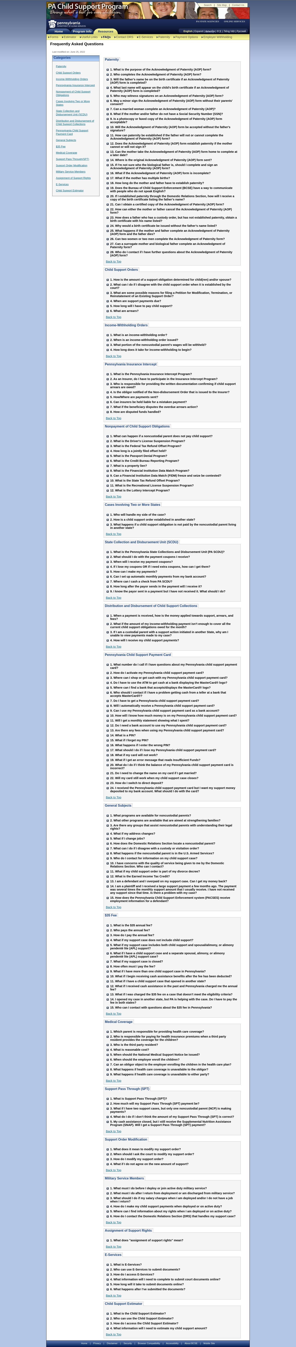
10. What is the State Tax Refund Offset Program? (145, 480)
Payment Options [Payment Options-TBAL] (186, 37)
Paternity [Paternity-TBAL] (164, 37)
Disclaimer (112, 1343)
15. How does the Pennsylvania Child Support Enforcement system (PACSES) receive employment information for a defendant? (170, 899)
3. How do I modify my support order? (136, 1159)
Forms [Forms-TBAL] (54, 37)
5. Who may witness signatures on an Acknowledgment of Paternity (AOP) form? (166, 95)
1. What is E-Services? (126, 1264)
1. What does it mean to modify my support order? (145, 1149)
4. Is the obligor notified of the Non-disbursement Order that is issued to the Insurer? (169, 392)
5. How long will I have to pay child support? (141, 306)
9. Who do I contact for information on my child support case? (154, 858)
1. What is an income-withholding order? (138, 335)
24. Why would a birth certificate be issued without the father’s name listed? (163, 225)
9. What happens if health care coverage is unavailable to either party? (159, 1074)
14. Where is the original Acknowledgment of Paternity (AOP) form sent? (161, 160)
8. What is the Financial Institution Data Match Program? (149, 470)
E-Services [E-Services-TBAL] (146, 37)
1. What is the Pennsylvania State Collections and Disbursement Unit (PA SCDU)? (167, 552)
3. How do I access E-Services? (132, 1274)
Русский (241, 31)
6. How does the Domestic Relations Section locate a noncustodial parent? (162, 843)
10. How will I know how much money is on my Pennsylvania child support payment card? (173, 715)
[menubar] (209, 21)
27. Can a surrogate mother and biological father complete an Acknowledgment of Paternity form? (167, 245)
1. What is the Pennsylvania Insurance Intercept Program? (151, 374)
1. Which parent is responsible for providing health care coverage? (157, 1031)
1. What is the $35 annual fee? (131, 925)
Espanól (198, 31)
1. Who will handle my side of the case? (138, 514)
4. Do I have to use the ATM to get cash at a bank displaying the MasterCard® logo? (168, 682)
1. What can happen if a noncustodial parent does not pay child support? (161, 436)
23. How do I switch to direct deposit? (136, 783)
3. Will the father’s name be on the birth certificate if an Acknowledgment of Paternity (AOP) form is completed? (169, 81)
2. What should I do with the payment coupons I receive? (150, 556)
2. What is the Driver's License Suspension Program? (147, 441)
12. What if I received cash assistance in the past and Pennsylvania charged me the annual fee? (173, 987)
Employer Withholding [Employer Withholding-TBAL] (217, 37)
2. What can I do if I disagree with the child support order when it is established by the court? (170, 286)
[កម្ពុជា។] (210, 31)
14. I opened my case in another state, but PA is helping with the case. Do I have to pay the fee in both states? (173, 1001)
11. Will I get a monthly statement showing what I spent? (149, 720)
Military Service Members (71, 171)
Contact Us (238, 5)
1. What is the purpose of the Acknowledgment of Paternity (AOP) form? (160, 69)
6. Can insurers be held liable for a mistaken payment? (148, 402)
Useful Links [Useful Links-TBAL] (90, 37)
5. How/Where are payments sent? (134, 397)
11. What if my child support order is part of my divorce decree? (155, 871)
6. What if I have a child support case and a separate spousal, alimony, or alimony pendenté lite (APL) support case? (167, 955)
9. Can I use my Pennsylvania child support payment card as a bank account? (164, 710)
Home (59, 31)
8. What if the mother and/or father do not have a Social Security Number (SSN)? (166, 114)
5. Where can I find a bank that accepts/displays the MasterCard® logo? (160, 687)
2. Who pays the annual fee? (130, 930)
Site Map (222, 5)
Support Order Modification (71, 165)
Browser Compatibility (149, 1343)
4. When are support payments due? (135, 301)
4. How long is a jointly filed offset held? (138, 451)
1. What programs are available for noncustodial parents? (150, 815)
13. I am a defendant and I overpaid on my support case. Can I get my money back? (168, 881)
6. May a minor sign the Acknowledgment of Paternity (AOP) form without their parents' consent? (171, 102)
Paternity (61, 66)
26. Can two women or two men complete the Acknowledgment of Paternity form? (167, 239)
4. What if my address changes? (132, 833)
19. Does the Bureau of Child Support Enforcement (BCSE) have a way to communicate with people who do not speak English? (171, 189)
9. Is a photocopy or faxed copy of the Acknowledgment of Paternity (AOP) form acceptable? (166, 120)
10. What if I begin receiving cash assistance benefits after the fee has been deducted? (171, 976)
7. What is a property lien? (128, 465)
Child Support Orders (68, 72)
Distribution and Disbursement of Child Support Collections (75, 122)
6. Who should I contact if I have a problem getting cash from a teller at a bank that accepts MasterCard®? (168, 694)
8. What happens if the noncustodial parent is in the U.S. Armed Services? (162, 853)
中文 (219, 31)
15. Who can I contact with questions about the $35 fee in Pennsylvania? (161, 1007)
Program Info (82, 31)
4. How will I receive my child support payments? (144, 640)
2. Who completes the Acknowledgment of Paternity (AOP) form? (155, 74)
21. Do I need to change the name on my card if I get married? (153, 773)
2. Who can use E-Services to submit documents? (145, 1269)
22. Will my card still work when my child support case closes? (154, 778)
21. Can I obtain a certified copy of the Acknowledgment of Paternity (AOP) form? (167, 204)
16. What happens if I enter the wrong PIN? (140, 745)
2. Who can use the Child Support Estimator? (142, 1318)
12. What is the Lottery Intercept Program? (140, 490)
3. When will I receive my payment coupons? (141, 561)
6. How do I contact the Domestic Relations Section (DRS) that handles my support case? (173, 1216)
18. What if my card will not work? (134, 755)
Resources (105, 31)
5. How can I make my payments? (133, 571)
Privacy (97, 1343)
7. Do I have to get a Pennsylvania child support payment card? (154, 700)
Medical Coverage (66, 152)
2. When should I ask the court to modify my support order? (152, 1154)
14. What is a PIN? (123, 735)
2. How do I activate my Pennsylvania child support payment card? (157, 672)
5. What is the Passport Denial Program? (138, 455)
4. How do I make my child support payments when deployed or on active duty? (166, 1206)
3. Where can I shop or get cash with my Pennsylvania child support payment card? (169, 677)
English (188, 31)
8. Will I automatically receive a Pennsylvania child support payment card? (162, 705)
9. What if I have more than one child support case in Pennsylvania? (158, 971)
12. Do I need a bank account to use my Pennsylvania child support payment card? (168, 725)
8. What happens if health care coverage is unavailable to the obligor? (159, 1069)
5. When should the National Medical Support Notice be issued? (155, 1054)
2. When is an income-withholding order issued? (144, 340)
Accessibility (172, 1343)
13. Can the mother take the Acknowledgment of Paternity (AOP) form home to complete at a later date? (173, 153)
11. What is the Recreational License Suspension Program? (152, 485)
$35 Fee (61, 146)
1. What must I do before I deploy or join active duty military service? (158, 1188)
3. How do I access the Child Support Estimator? (144, 1323)
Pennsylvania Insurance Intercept (75, 85)
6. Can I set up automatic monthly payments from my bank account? (158, 576)
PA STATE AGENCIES (207, 21)
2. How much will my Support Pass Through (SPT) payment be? (154, 1103)
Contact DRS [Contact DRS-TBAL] (124, 37)
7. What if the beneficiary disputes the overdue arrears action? (154, 407)
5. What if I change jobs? (127, 838)
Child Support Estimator (70, 190)
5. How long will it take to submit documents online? (147, 1284)
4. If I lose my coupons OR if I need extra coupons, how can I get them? (160, 566)
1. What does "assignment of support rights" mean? (146, 1240)
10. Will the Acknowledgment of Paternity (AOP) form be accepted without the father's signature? (170, 128)
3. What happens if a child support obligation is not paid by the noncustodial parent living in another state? (173, 526)
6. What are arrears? (124, 311)
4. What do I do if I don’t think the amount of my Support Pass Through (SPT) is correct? (172, 1116)
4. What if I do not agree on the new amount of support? (149, 1164)
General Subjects (66, 140)
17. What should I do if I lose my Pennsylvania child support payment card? (163, 750)
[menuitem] (209, 21)
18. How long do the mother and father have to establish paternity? (157, 183)
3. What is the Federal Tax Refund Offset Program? (146, 446)
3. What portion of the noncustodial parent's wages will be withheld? (158, 344)
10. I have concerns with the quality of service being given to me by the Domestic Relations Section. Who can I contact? (167, 865)
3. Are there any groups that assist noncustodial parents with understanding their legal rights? (171, 827)
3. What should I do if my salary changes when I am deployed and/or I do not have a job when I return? (171, 1199)
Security (128, 1343)
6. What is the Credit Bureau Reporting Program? (144, 460)
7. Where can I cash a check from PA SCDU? (141, 581)
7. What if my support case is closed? (136, 961)
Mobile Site (209, 1343)
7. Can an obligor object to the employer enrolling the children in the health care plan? (170, 1064)
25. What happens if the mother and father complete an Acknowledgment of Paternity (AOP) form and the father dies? (170, 232)
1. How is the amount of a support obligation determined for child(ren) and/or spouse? (170, 279)
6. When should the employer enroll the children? (144, 1059)
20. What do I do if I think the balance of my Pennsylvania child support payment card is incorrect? (172, 766)
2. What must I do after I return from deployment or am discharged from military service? (172, 1193)
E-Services (62, 184)
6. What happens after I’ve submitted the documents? (147, 1289)
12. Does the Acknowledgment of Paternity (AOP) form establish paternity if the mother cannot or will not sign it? (171, 145)
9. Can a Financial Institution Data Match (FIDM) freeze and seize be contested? (165, 475)
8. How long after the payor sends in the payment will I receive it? (156, 586)
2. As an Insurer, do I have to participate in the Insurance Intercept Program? (163, 379)
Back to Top (113, 261)
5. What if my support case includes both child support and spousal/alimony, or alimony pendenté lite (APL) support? (172, 946)
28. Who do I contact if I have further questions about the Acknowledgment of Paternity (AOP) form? (171, 253)
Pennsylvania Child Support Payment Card (72, 132)
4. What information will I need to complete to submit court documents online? (165, 1279)
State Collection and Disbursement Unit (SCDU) (72, 112)
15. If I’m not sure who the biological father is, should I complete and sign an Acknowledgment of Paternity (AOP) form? (163, 166)
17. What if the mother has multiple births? (140, 178)
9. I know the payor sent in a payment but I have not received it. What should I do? (167, 591)
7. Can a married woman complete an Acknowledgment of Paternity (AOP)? (163, 109)
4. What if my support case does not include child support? (151, 940)
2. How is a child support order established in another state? (152, 519)
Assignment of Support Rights (73, 178)
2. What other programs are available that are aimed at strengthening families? (165, 820)
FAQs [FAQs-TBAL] (107, 37)
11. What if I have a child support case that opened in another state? (158, 981)
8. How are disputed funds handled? (135, 411)
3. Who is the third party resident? (134, 1044)
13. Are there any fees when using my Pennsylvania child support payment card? (167, 730)
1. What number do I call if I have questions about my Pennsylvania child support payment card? (173, 666)
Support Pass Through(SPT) (72, 159)
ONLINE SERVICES (234, 21)
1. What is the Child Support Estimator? (138, 1313)
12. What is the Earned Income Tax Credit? (140, 876)
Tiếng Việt (229, 31)
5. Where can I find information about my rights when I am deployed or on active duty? (171, 1211)
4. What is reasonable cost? (129, 1049)
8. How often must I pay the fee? (132, 966)
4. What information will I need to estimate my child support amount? (158, 1328)
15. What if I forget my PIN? (129, 740)
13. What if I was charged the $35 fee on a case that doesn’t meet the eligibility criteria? (171, 994)
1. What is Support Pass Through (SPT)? (138, 1098)
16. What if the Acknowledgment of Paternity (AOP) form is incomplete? (160, 173)
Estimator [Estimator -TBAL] (70, 37)
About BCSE (191, 1343)
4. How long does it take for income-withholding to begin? (151, 349)
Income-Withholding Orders (72, 79)
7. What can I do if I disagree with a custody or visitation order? (154, 848)
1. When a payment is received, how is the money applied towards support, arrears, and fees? (171, 617)
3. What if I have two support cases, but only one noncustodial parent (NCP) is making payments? (170, 1110)
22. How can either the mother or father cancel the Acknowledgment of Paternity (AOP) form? (171, 211)
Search (208, 5)
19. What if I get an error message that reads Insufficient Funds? (155, 760)
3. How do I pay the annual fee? (132, 935)
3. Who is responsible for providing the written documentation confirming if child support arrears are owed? (173, 385)
